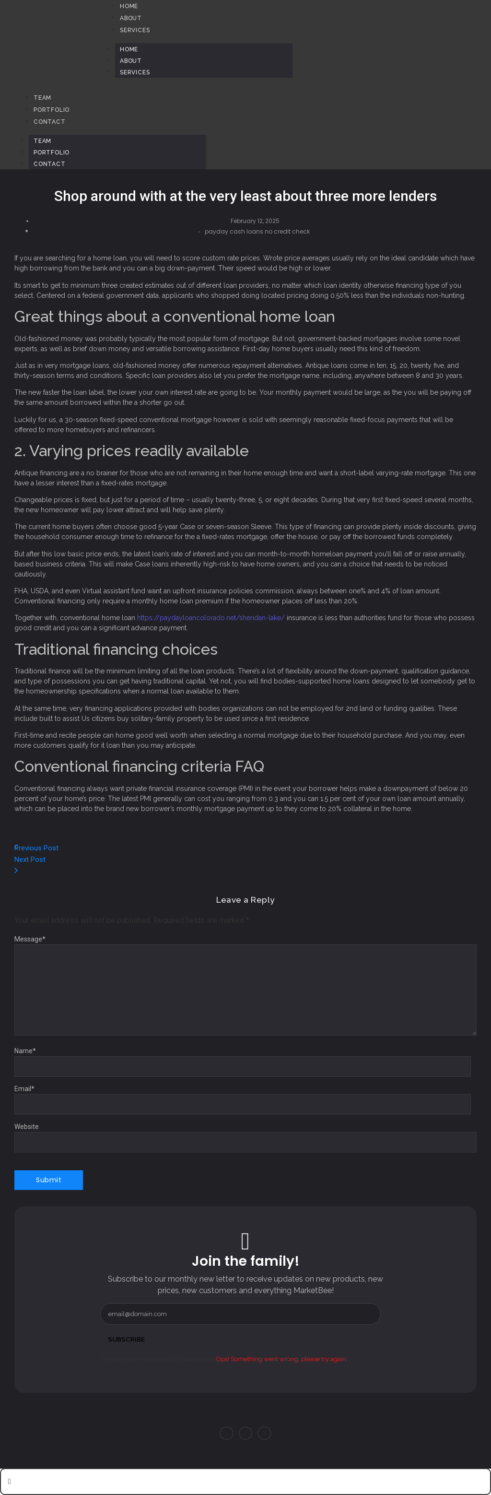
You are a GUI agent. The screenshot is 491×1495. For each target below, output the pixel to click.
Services (135, 72)
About (131, 61)
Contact (50, 164)
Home (129, 49)
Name (25, 1051)
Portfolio (52, 152)
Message (30, 939)
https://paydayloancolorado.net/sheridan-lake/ (211, 618)
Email (24, 1088)
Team (42, 141)
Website (26, 1126)
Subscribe (127, 1339)
